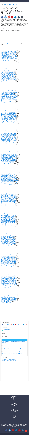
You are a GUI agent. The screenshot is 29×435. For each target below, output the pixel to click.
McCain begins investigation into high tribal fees (8, 297)
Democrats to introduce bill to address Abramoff (8, 152)
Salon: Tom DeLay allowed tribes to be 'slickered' (8, 253)
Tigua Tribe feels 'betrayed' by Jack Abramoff (8, 102)
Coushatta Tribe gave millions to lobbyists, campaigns (9, 92)
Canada (14, 399)
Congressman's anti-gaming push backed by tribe (8, 243)
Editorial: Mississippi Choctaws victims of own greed (9, 49)
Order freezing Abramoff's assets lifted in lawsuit (8, 225)
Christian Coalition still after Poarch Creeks (7, 240)
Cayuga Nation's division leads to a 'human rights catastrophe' (12, 353)
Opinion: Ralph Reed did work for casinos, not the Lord (9, 187)
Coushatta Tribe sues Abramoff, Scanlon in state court (9, 146)
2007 (25, 363)
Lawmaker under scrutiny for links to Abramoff (8, 103)
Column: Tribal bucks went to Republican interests (8, 112)
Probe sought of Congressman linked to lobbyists (8, 214)
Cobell (14, 400)
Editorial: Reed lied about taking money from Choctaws (9, 79)
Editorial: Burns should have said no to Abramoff (8, 165)
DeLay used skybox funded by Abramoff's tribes (8, 151)
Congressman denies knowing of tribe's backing (8, 241)
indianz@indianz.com (7, 329)
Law (14, 412)
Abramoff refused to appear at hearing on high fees (9, 116)
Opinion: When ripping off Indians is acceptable (8, 175)
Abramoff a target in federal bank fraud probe (8, 130)
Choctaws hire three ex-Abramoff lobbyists (7, 71)
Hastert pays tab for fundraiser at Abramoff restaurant (9, 155)
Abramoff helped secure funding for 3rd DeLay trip (8, 177)
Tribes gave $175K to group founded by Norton (8, 205)
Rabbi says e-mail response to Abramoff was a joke (9, 62)
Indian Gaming (14, 407)
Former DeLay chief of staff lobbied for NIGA (8, 135)
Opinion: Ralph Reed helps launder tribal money (8, 76)
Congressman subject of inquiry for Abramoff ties (8, 219)
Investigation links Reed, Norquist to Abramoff (8, 72)
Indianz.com (16, 433)
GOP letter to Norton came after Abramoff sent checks (9, 180)
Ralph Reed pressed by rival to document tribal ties (8, 81)
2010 (19, 363)
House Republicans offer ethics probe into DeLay (8, 153)
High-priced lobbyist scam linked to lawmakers (8, 228)
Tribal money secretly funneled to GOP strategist (8, 277)
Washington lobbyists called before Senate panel (8, 260)
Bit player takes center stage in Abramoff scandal (8, 74)
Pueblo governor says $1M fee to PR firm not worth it (9, 298)
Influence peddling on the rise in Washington (7, 93)
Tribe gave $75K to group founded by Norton (8, 199)
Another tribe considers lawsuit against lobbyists (8, 246)
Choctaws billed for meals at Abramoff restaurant (8, 50)
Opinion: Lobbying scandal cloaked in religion (7, 163)
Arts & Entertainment (14, 397)
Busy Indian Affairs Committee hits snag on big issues (9, 278)
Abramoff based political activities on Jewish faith (8, 124)
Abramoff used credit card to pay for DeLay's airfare (9, 137)
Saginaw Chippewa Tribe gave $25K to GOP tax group (9, 140)
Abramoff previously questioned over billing (7, 181)
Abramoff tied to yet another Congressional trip (8, 118)
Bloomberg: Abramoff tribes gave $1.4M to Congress (9, 109)
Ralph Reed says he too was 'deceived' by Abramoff (9, 182)
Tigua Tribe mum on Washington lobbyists (7, 244)
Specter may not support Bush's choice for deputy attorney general (11, 40)
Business (14, 398)
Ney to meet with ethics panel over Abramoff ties (8, 218)
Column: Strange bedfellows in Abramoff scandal (8, 196)
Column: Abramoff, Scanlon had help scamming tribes (9, 184)
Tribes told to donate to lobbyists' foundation (8, 263)
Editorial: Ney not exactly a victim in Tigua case (8, 222)
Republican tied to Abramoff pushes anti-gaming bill (9, 96)
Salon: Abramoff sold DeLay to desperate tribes (8, 174)
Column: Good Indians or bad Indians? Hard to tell (8, 138)
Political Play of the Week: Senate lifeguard (7, 75)
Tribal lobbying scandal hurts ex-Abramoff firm (8, 206)
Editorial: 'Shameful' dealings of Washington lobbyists (9, 215)
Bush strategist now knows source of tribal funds (8, 268)
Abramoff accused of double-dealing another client (9, 120)
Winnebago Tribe (19, 425)
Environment (14, 403)
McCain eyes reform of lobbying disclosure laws (8, 224)
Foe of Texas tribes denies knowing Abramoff (8, 161)
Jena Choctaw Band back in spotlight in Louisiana (8, 185)
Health (14, 406)
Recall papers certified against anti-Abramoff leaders (9, 159)
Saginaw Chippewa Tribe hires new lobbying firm (8, 296)
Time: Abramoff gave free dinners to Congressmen (9, 56)
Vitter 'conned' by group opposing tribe (7, 233)
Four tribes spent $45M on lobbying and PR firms (8, 300)
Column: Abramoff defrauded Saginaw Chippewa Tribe (9, 58)
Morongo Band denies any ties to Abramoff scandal (9, 150)
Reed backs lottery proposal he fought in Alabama (8, 61)
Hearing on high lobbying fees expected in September (9, 275)
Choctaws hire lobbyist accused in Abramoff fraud (9, 78)
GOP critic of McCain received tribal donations (8, 234)
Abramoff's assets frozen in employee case (8, 232)
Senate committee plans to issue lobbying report (8, 85)
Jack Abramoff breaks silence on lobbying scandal (8, 129)
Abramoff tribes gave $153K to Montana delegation (9, 111)
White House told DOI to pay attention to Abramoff (9, 95)
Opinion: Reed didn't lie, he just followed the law (8, 80)
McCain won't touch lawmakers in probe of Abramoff (9, 131)
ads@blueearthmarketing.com (8, 4)
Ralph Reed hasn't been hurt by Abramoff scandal (8, 101)
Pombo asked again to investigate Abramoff (8, 166)
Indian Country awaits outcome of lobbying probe (8, 281)
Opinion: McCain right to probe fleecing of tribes (8, 158)
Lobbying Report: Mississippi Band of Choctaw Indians (9, 70)
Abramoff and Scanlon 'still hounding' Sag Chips (8, 145)
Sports (14, 417)
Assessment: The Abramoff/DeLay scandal (7, 173)
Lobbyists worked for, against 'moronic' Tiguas (8, 265)
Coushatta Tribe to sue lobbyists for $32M (7, 248)
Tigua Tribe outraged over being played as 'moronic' (9, 262)
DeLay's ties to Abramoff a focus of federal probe (9, 167)
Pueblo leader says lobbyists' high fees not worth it (9, 254)
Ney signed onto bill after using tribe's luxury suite (8, 132)
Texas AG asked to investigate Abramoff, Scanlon (8, 255)
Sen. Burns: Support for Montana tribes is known (8, 164)
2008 (23, 363)
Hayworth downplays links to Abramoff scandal (8, 68)
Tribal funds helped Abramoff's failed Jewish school (9, 110)
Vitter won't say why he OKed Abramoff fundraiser (8, 192)
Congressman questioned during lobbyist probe (8, 221)
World (14, 419)
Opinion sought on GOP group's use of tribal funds (8, 97)
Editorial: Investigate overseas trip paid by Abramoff (9, 197)
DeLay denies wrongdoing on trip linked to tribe (8, 193)
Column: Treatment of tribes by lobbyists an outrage (9, 171)
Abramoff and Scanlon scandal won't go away (8, 216)
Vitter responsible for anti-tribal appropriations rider (9, 194)
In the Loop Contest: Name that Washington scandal (9, 123)
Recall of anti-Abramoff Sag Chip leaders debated (8, 133)
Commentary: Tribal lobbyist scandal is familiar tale (9, 213)
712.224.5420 (15, 4)
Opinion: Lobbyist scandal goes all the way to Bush (8, 242)
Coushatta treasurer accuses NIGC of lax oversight (9, 286)
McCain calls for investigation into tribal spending (8, 299)
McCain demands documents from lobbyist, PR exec (9, 285)
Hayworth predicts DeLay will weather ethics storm (9, 195)
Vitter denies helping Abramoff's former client (8, 203)
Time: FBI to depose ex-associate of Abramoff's (8, 160)
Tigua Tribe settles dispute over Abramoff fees (8, 207)
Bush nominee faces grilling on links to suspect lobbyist (9, 43)
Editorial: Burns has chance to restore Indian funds (8, 179)
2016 (6, 363)
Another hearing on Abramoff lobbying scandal (8, 94)
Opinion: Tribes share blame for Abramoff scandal (8, 55)
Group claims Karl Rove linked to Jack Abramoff (8, 47)
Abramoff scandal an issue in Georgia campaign (8, 119)
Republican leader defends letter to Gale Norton (8, 104)
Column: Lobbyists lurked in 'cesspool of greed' (8, 259)
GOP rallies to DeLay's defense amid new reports (8, 176)
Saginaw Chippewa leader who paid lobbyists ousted (9, 280)
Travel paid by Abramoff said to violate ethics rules (9, 125)
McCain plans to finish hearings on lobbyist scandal (9, 186)
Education (14, 401)
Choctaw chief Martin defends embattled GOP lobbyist (9, 287)
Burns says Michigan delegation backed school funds (9, 178)
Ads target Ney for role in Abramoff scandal (8, 98)
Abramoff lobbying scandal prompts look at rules (8, 117)
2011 (17, 363)
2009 (21, 363)
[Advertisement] (14, 311)
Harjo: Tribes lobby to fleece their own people (8, 77)
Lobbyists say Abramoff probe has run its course (8, 220)
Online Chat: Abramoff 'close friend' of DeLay (8, 239)
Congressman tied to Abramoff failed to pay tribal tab (9, 154)
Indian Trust (14, 409)
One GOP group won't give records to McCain (8, 144)
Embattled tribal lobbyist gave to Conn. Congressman (9, 295)
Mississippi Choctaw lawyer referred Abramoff (8, 226)
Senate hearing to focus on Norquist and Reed (8, 105)
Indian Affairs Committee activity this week (7, 279)
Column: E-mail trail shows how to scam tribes (8, 73)
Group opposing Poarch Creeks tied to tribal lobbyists (9, 266)
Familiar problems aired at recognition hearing (8, 114)
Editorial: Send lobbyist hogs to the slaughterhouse (9, 261)
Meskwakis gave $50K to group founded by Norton (8, 143)
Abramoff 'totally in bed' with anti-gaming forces (8, 223)
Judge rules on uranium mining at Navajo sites (9, 360)
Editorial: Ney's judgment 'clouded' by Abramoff (8, 217)
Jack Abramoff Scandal (14, 410)
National (14, 413)
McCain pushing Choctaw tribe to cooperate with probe (9, 288)
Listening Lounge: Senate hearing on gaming (8, 359)
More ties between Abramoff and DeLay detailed (8, 134)
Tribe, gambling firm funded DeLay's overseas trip (8, 200)
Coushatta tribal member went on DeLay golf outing (9, 121)
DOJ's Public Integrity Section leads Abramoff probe (9, 99)
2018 (2, 363)
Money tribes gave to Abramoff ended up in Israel (8, 139)
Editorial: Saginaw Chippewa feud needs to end (8, 141)
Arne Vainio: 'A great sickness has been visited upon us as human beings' (13, 348)
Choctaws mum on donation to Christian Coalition (8, 52)
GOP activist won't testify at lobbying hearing (8, 100)
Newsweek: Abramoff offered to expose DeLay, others (9, 172)
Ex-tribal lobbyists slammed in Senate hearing (8, 257)
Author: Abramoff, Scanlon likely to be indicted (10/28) (9, 235)
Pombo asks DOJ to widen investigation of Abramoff (9, 51)
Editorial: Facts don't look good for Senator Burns (8, 201)
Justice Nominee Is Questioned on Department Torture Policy (10, 36)
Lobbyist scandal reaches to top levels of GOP (8, 249)
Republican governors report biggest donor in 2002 (8, 283)
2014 (11, 363)
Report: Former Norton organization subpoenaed (8, 204)
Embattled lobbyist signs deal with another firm (8, 294)
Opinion (14, 415)
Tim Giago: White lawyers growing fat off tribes (8, 136)
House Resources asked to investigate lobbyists (8, 245)
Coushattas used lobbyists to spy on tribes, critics (8, 267)
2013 (13, 363)
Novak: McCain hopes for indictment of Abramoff (8, 142)
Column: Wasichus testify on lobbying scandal (8, 89)
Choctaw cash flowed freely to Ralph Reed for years (9, 53)
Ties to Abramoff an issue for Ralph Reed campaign (9, 162)
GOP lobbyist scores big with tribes (6, 301)
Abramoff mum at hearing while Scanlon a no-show (9, 258)
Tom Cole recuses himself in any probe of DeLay (8, 122)
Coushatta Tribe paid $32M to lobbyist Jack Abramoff (9, 290)
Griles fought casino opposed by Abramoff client (8, 198)
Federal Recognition (14, 404)
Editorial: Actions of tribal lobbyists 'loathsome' (8, 264)
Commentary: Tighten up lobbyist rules (7, 212)
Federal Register (14, 405)
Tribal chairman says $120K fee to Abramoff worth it (9, 282)
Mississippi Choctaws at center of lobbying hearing (9, 91)
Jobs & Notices (14, 411)
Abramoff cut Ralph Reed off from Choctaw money (9, 64)
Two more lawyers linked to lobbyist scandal (7, 238)
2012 (15, 363)
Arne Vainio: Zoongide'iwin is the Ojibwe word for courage (11, 351)
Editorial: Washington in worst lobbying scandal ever (9, 84)
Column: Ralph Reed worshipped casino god (7, 60)
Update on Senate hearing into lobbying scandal (8, 90)
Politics (14, 416)
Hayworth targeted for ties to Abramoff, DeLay (8, 57)
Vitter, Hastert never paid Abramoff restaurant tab (8, 156)
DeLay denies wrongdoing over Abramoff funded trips (9, 157)
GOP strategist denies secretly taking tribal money (8, 276)
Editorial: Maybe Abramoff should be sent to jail (8, 63)
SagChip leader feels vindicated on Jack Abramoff (8, 69)
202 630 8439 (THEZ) (7, 330)
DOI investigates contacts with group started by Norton (9, 202)
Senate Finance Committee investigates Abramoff (9, 191)
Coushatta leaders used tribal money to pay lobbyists (9, 289)
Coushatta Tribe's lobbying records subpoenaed (8, 274)
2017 (4, 363)
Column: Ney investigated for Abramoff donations (8, 115)
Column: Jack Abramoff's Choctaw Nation (7, 82)
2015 (8, 363)
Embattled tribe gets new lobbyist (6, 302)
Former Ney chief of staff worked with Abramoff (8, 227)
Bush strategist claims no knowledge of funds (8, 269)
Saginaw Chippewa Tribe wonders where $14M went (9, 284)
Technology (14, 418)
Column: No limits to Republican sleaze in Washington (9, 83)
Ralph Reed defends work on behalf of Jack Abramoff (9, 48)
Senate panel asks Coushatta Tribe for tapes (8, 236)
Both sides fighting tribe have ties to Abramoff (8, 183)
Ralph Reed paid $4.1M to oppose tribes (7, 237)
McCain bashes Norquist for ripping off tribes (8, 54)
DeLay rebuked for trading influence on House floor (9, 256)
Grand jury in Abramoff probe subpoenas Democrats (9, 113)
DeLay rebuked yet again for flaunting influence (8, 247)
